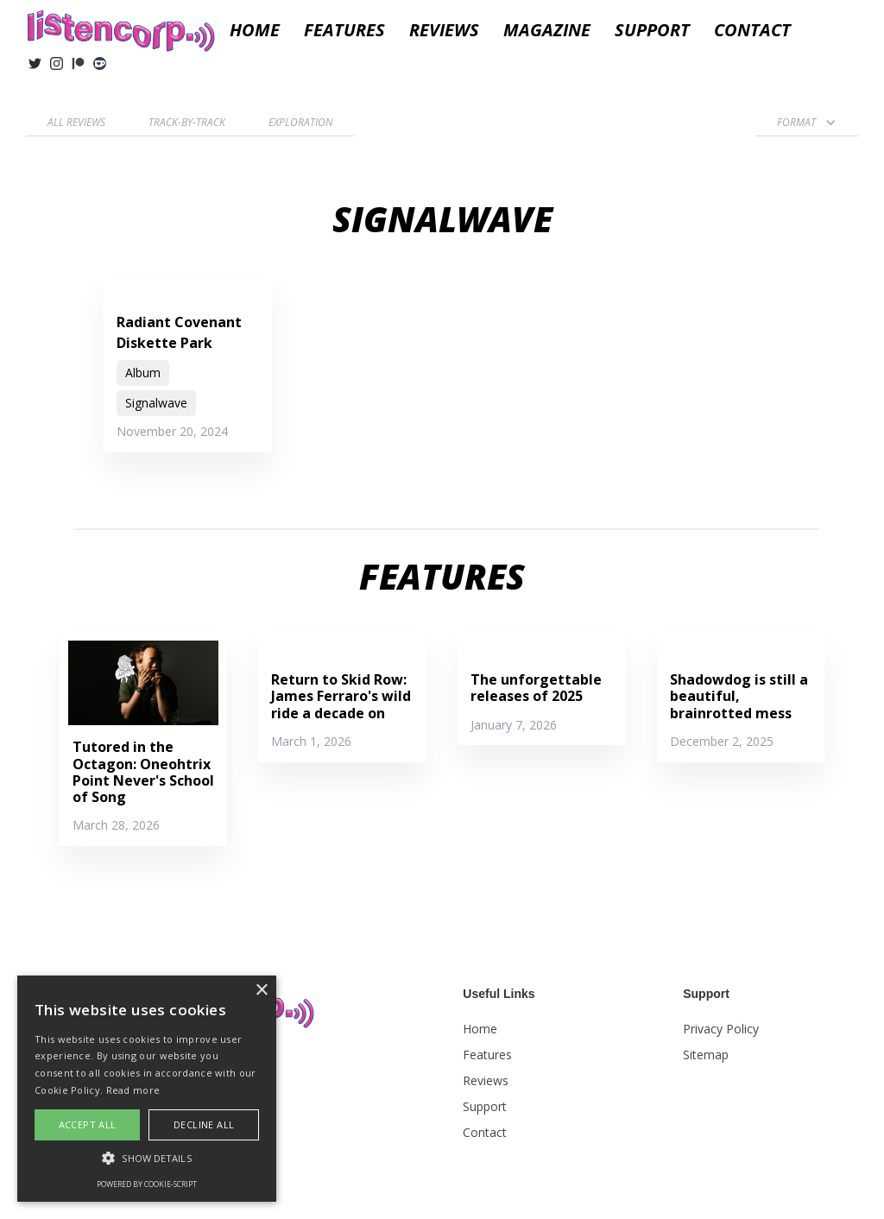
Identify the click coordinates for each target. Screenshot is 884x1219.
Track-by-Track (186, 122)
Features (344, 30)
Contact (752, 30)
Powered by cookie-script (147, 1184)
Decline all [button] (204, 1124)
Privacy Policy (721, 1028)
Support (652, 30)
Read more (133, 1089)
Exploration (300, 122)
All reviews (76, 122)
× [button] (261, 990)
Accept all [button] (88, 1124)
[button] (444, 30)
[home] (121, 28)
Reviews (485, 1080)
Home (255, 30)
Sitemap (706, 1054)
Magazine (546, 30)
